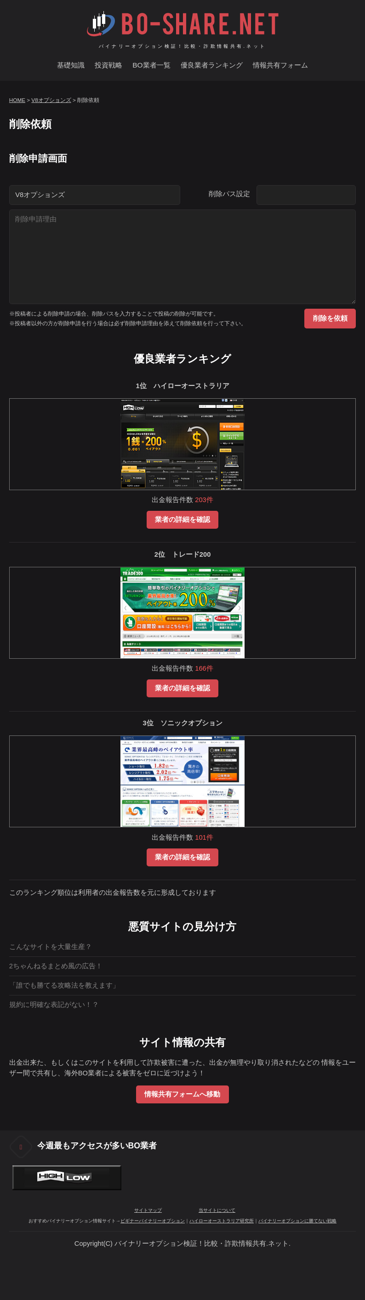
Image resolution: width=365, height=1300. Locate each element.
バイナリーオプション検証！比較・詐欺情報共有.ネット (183, 46)
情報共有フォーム (280, 65)
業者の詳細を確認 (182, 519)
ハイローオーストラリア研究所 (221, 1220)
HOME (17, 100)
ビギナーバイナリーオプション (152, 1220)
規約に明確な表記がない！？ (54, 1004)
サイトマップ (148, 1210)
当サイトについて (217, 1210)
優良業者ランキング (212, 65)
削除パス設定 (229, 194)
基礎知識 (71, 65)
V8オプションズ (51, 100)
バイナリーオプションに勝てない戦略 (297, 1220)
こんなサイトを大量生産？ (50, 946)
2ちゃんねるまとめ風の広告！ (56, 966)
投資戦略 (108, 65)
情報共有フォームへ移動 (182, 1094)
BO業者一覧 (151, 65)
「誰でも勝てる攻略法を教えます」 (64, 985)
